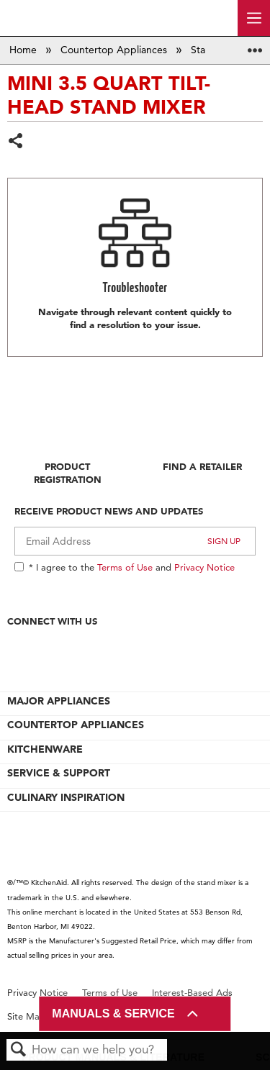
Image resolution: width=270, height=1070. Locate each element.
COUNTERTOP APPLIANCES (75, 724)
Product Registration (68, 473)
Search (19, 1050)
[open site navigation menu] (254, 18)
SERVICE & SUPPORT (58, 772)
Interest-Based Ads (192, 992)
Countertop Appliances (115, 49)
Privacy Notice (204, 567)
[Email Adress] (135, 541)
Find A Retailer (202, 466)
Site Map (26, 1016)
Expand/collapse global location (255, 46)
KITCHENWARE (45, 749)
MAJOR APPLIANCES (58, 700)
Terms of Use (125, 567)
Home (24, 49)
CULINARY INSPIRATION (66, 797)
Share (16, 142)
